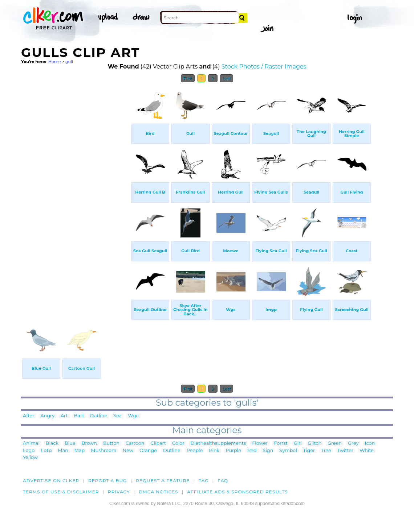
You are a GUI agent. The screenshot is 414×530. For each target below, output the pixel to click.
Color (178, 443)
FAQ (223, 480)
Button (111, 443)
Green (335, 443)
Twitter (345, 450)
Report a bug (107, 480)
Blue (70, 443)
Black (52, 443)
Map (79, 450)
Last (226, 78)
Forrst (280, 443)
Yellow (30, 457)
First (187, 78)
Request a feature (163, 480)
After (28, 416)
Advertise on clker (51, 480)
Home (54, 61)
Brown (89, 443)
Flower (260, 443)
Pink (214, 450)
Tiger (309, 450)
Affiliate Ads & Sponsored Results (237, 491)
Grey (353, 443)
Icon (370, 443)
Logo (28, 450)
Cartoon (135, 443)
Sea (117, 416)
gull (69, 61)
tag (203, 480)
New (128, 450)
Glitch (314, 443)
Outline (98, 416)
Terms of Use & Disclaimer (61, 491)
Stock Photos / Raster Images (264, 66)
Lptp (46, 450)
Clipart (158, 443)
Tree (326, 450)
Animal (31, 443)
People (195, 450)
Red (252, 450)
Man (63, 450)
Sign (268, 450)
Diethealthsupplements (218, 443)
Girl (298, 443)
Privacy (119, 491)
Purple (233, 450)
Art (64, 416)
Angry (47, 416)
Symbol (288, 450)
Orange (148, 450)
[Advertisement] (75, 195)
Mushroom (103, 450)
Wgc (133, 416)
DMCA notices (158, 491)
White (367, 450)
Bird (79, 416)
